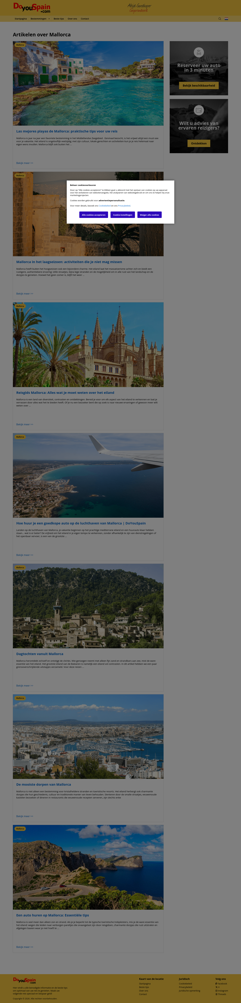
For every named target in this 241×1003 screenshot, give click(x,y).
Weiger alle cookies (149, 214)
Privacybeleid (124, 205)
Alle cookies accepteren (93, 214)
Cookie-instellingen (122, 214)
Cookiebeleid (105, 205)
